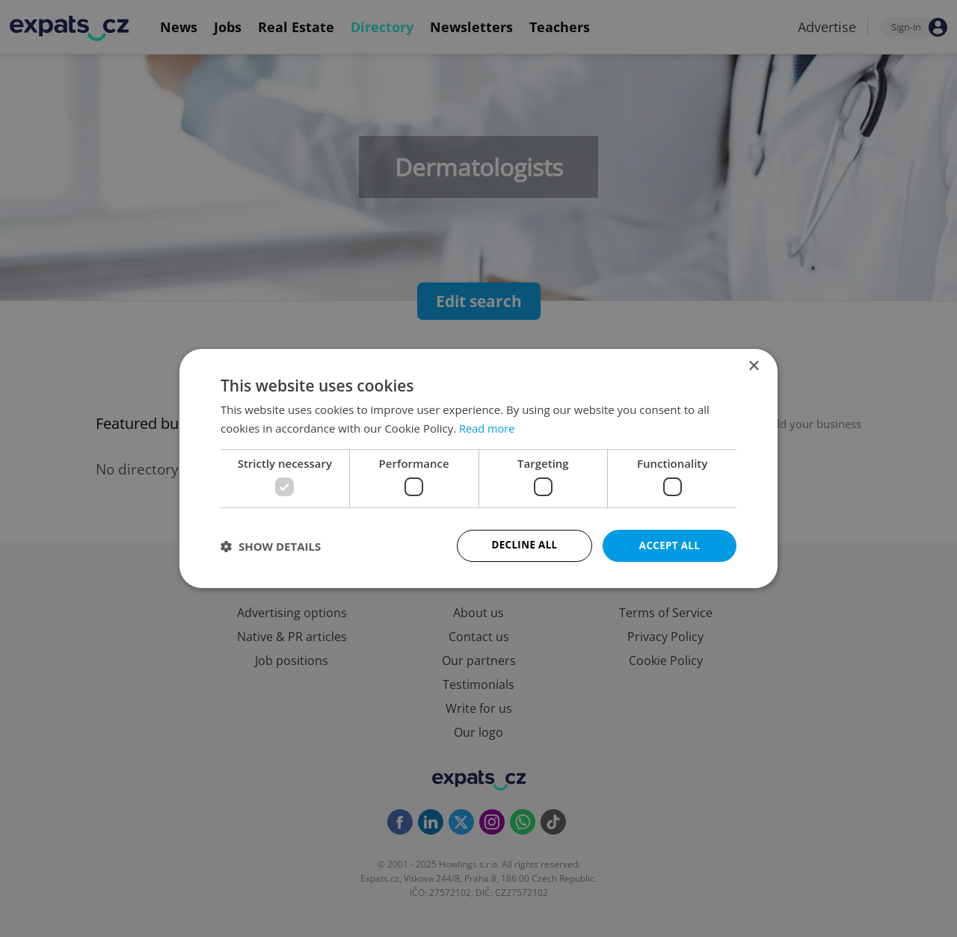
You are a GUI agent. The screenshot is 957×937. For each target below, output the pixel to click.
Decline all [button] (524, 545)
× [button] (753, 365)
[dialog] (478, 468)
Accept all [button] (669, 545)
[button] (271, 546)
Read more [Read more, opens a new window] (488, 427)
